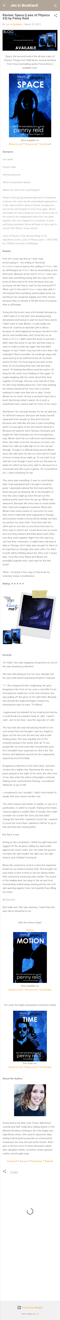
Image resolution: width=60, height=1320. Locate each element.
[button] (55, 16)
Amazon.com (16, 144)
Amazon (24, 1161)
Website (49, 1161)
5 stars (14, 1172)
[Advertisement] (30, 1273)
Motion (30, 930)
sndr (37, 1314)
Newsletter (36, 1161)
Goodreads (45, 144)
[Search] (55, 6)
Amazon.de (31, 144)
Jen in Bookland (24, 5)
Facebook (12, 1161)
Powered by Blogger (30, 1307)
